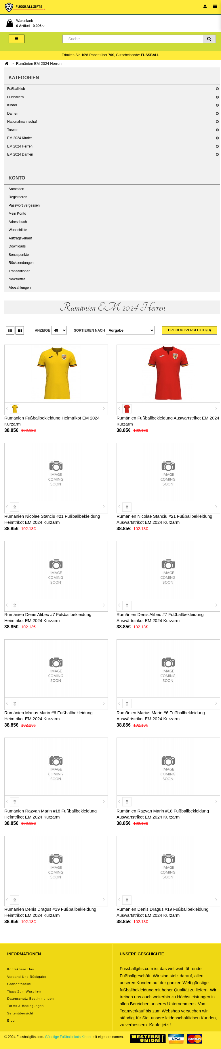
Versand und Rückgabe (26, 976)
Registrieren (18, 197)
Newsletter (17, 279)
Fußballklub (16, 89)
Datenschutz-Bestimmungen (30, 998)
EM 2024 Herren (20, 146)
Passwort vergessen (24, 205)
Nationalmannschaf (22, 122)
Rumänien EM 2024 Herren (39, 63)
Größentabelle (19, 984)
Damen (12, 113)
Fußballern (15, 97)
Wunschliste (18, 230)
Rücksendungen (21, 263)
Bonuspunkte (19, 255)
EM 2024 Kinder (19, 138)
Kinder (12, 105)
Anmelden (16, 189)
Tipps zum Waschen (24, 991)
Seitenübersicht (20, 1013)
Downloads (17, 246)
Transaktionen (20, 271)
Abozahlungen (20, 288)
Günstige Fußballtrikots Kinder (68, 1037)
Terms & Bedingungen (25, 1006)
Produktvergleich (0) (189, 330)
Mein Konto (17, 213)
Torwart (12, 130)
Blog (11, 1020)
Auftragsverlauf (20, 238)
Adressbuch (18, 222)
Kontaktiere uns (20, 969)
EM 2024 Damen (20, 154)
